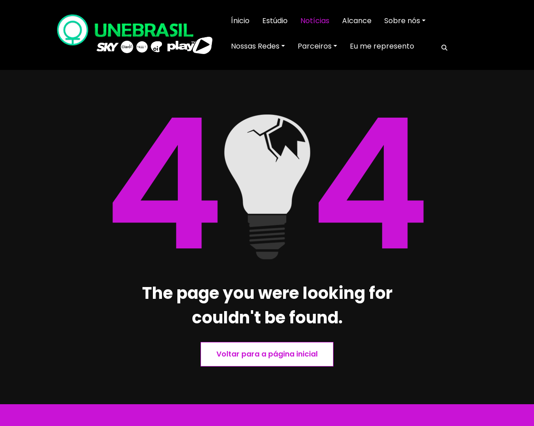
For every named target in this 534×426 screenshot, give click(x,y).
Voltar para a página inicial (267, 354)
